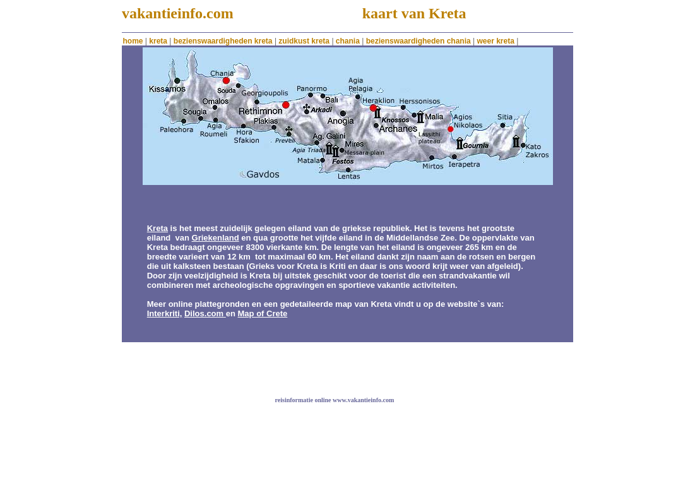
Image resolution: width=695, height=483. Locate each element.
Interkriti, (164, 313)
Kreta (157, 228)
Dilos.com (203, 313)
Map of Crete (263, 313)
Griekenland (215, 237)
